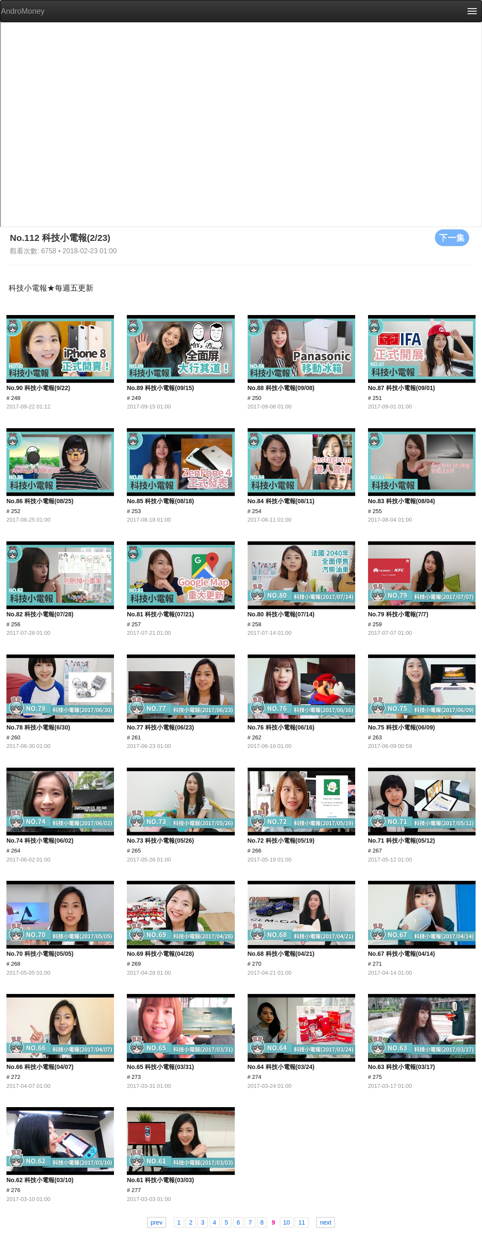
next (325, 1222)
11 (301, 1222)
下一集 (452, 237)
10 (286, 1222)
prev (156, 1222)
